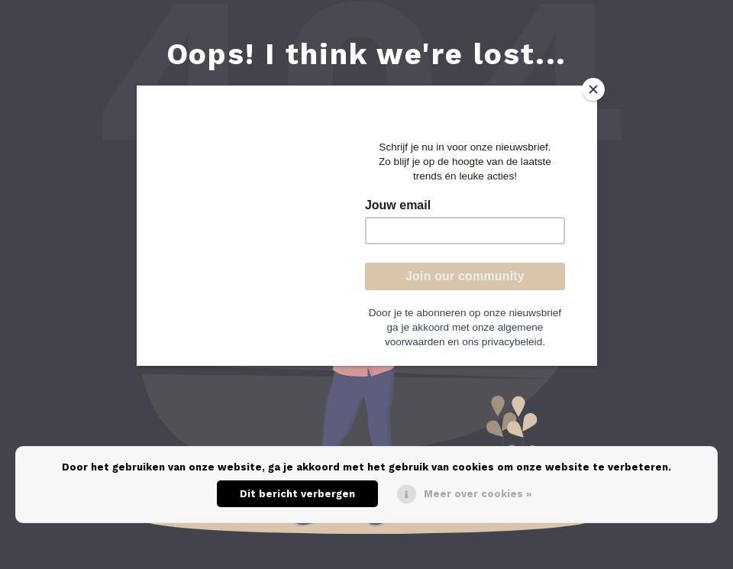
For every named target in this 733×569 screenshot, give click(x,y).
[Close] (593, 89)
